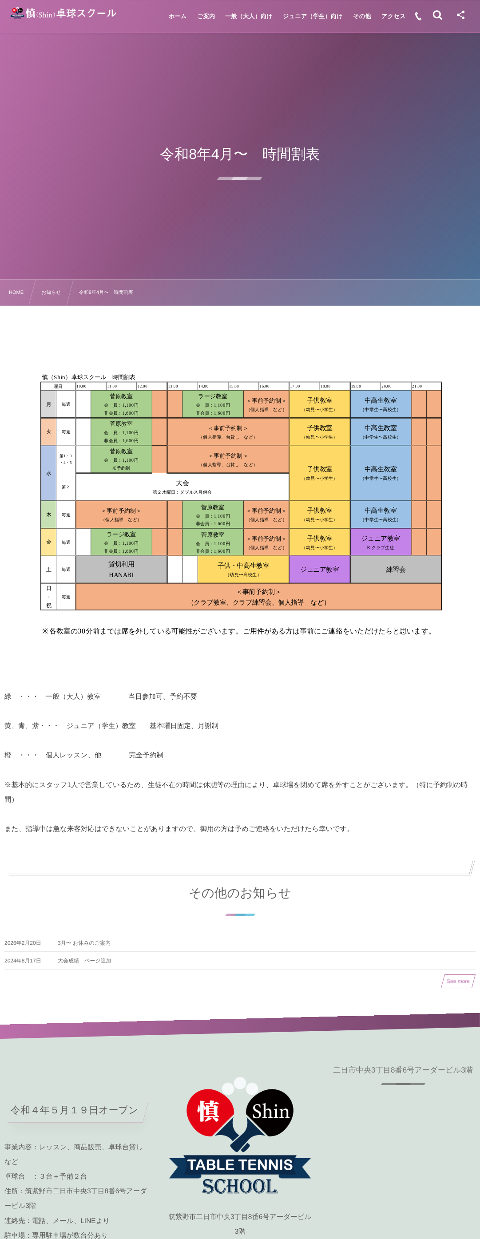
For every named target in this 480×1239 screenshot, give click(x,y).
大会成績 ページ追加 (84, 965)
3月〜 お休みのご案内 (84, 947)
